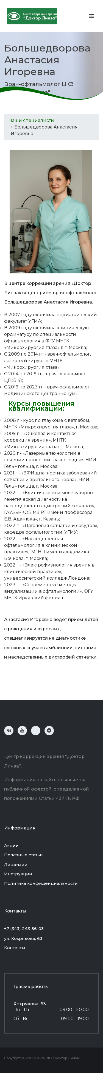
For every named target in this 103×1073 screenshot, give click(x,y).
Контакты (14, 947)
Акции (11, 845)
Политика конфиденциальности (41, 883)
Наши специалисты (31, 120)
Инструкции (18, 873)
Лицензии (15, 864)
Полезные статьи (23, 854)
